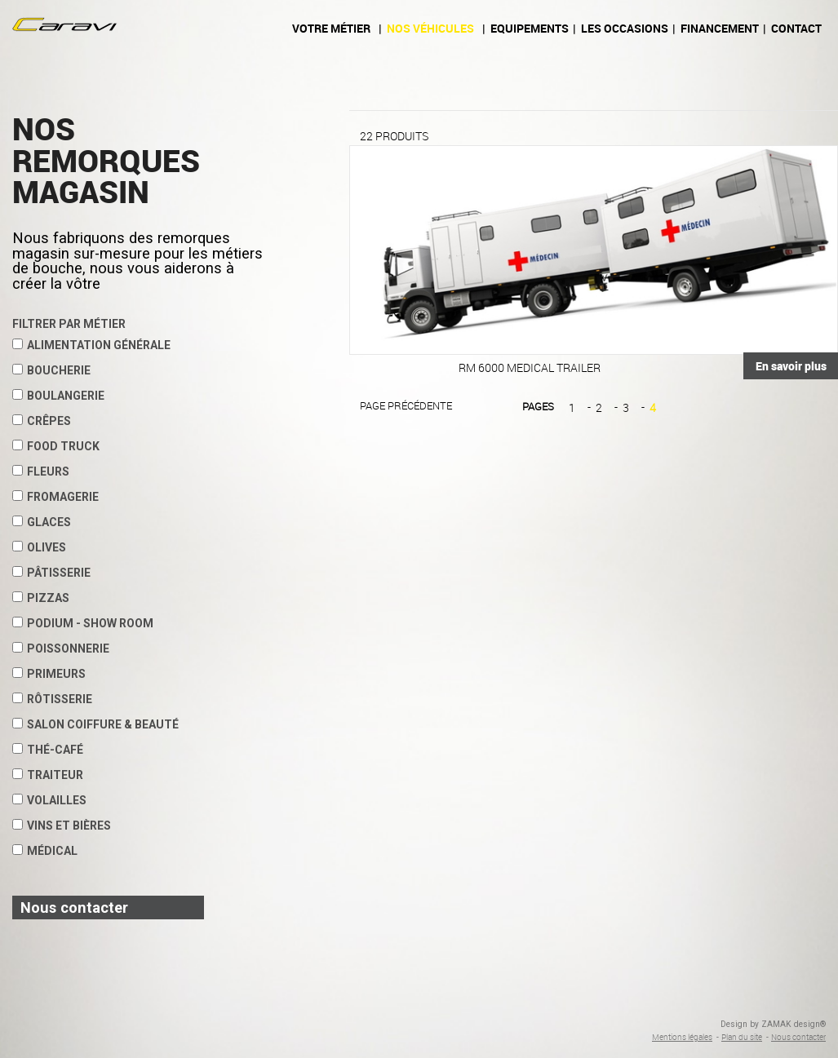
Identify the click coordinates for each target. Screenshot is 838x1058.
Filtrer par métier (69, 323)
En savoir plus (791, 366)
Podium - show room (82, 623)
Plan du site (741, 1037)
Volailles (49, 800)
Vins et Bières (61, 825)
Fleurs (40, 471)
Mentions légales (682, 1037)
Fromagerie (55, 496)
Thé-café (47, 749)
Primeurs (49, 673)
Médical (45, 850)
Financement (720, 28)
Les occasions (624, 28)
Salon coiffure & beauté (95, 724)
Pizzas (40, 597)
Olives (39, 547)
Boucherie (51, 370)
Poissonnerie (60, 648)
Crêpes (41, 420)
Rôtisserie (52, 699)
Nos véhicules (430, 28)
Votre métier (331, 28)
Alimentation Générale (91, 345)
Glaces (41, 522)
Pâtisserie (51, 572)
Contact (796, 28)
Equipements (529, 28)
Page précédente (406, 405)
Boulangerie (58, 395)
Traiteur (47, 774)
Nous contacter (798, 1037)
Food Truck (56, 446)
